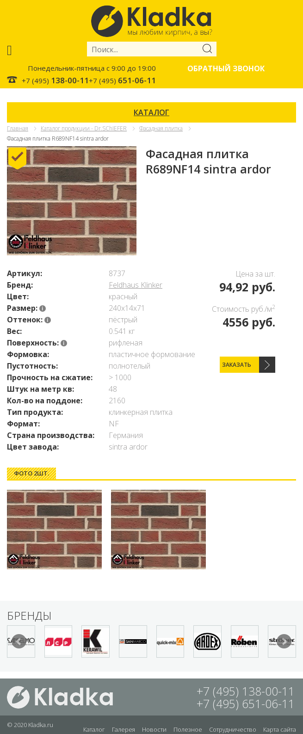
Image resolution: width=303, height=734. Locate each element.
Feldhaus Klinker (135, 285)
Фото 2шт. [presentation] (31, 473)
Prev (19, 641)
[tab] (31, 473)
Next (284, 641)
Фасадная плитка (161, 128)
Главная (17, 128)
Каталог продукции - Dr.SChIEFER (84, 128)
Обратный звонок (226, 68)
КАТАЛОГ (151, 112)
